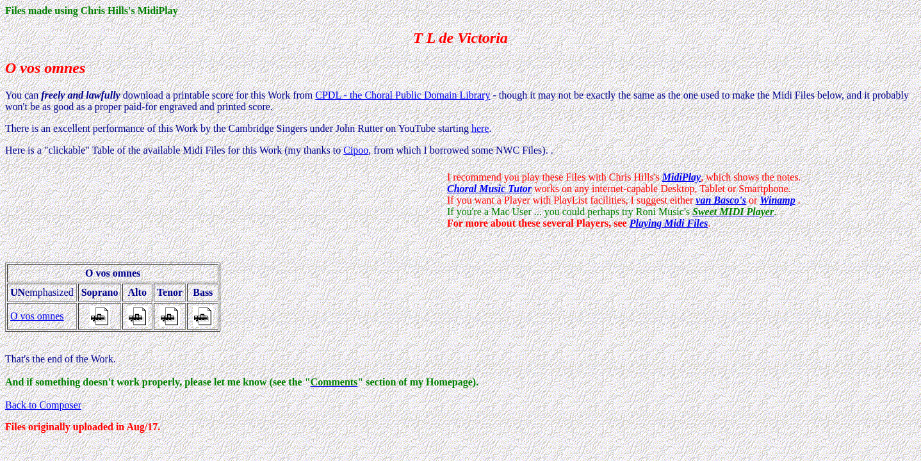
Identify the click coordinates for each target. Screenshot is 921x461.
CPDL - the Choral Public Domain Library (402, 95)
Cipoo (355, 150)
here (480, 128)
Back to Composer (43, 405)
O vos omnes (37, 316)
